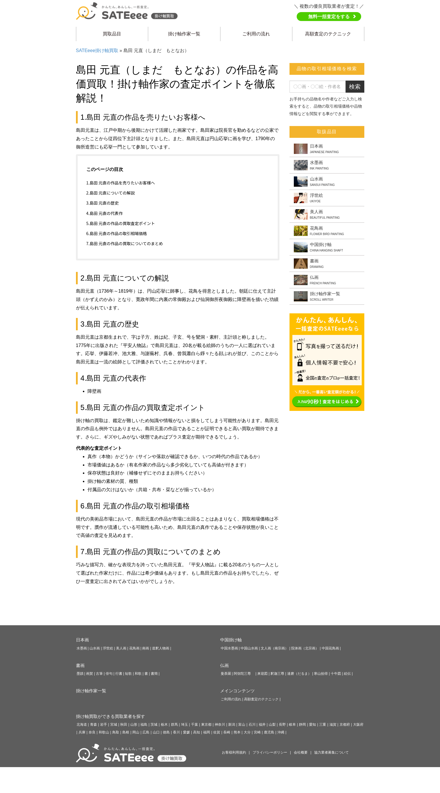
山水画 (94, 648)
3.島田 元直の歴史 (102, 203)
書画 (80, 665)
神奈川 (220, 725)
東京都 (206, 725)
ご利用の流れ (256, 33)
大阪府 (358, 725)
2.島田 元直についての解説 (110, 193)
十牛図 (336, 674)
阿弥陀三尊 (244, 674)
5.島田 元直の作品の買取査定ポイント (120, 223)
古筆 (99, 674)
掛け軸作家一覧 (184, 33)
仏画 (224, 665)
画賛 (89, 674)
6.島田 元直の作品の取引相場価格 (116, 233)
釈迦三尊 (277, 674)
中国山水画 (249, 648)
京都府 (345, 725)
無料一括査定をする (329, 16)
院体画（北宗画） (305, 648)
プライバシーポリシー (270, 752)
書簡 (154, 674)
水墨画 (82, 648)
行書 (118, 674)
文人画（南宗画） (274, 648)
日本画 (82, 639)
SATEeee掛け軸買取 (97, 50)
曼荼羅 (226, 674)
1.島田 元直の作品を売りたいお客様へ (120, 183)
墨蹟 (80, 674)
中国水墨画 (229, 648)
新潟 (231, 725)
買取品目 (112, 33)
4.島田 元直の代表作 (104, 213)
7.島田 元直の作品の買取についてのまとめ (124, 243)
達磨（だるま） (299, 674)
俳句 (109, 674)
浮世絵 (108, 648)
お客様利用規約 (234, 752)
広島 (145, 732)
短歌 (128, 674)
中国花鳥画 (330, 648)
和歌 (138, 674)
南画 (145, 648)
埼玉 (184, 725)
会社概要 (301, 752)
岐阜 (292, 725)
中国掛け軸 (231, 639)
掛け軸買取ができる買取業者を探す (110, 716)
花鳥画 (134, 648)
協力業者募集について (331, 752)
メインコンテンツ (237, 690)
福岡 (206, 732)
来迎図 (262, 674)
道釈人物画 (160, 648)
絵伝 (347, 674)
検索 (355, 86)
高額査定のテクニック (328, 33)
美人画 (121, 648)
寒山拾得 (321, 674)
